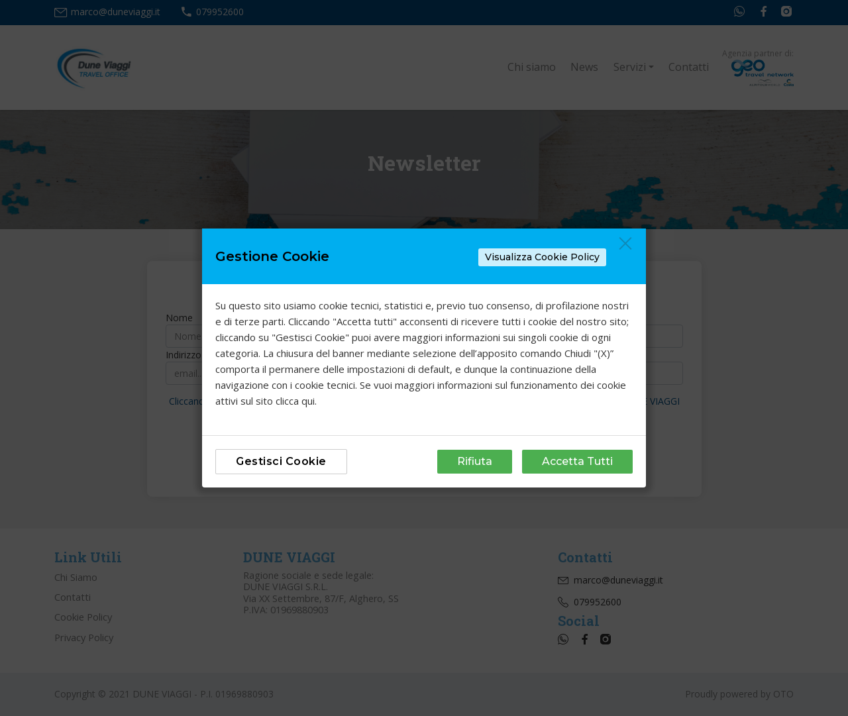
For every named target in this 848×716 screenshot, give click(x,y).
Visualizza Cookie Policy (542, 257)
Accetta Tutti (577, 461)
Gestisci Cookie (281, 461)
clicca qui (295, 400)
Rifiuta (474, 461)
